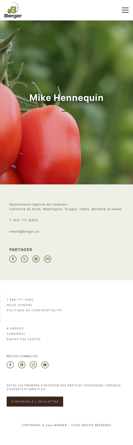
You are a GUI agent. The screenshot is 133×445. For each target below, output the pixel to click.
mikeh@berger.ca (24, 231)
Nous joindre (19, 305)
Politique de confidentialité (34, 310)
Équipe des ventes (24, 339)
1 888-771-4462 (20, 299)
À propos (15, 328)
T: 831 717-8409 (23, 220)
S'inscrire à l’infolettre (35, 401)
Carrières (16, 333)
